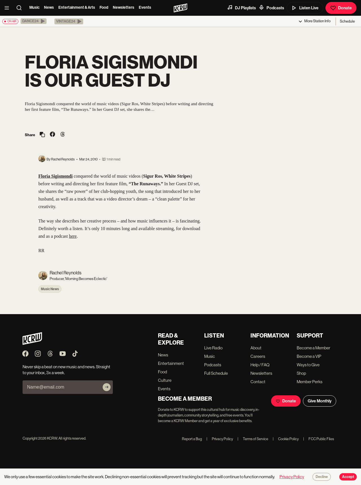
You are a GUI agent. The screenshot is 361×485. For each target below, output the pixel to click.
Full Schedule (216, 373)
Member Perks (309, 381)
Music (34, 7)
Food (104, 7)
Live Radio (213, 347)
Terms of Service (252, 439)
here (73, 236)
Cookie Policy (286, 439)
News (49, 7)
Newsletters (123, 7)
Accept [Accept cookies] (348, 477)
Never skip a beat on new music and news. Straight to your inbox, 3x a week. (66, 369)
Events (145, 7)
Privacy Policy (219, 439)
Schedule (347, 21)
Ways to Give (308, 364)
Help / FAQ (260, 364)
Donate (341, 8)
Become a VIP (309, 356)
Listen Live (304, 8)
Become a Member (313, 347)
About (255, 347)
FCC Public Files (318, 439)
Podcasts (271, 7)
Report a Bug (192, 439)
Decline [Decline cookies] (322, 477)
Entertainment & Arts (76, 7)
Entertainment (171, 363)
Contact (257, 381)
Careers (257, 356)
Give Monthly (319, 401)
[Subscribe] (107, 387)
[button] (34, 21)
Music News (50, 289)
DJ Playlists (241, 7)
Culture (164, 380)
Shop (301, 373)
